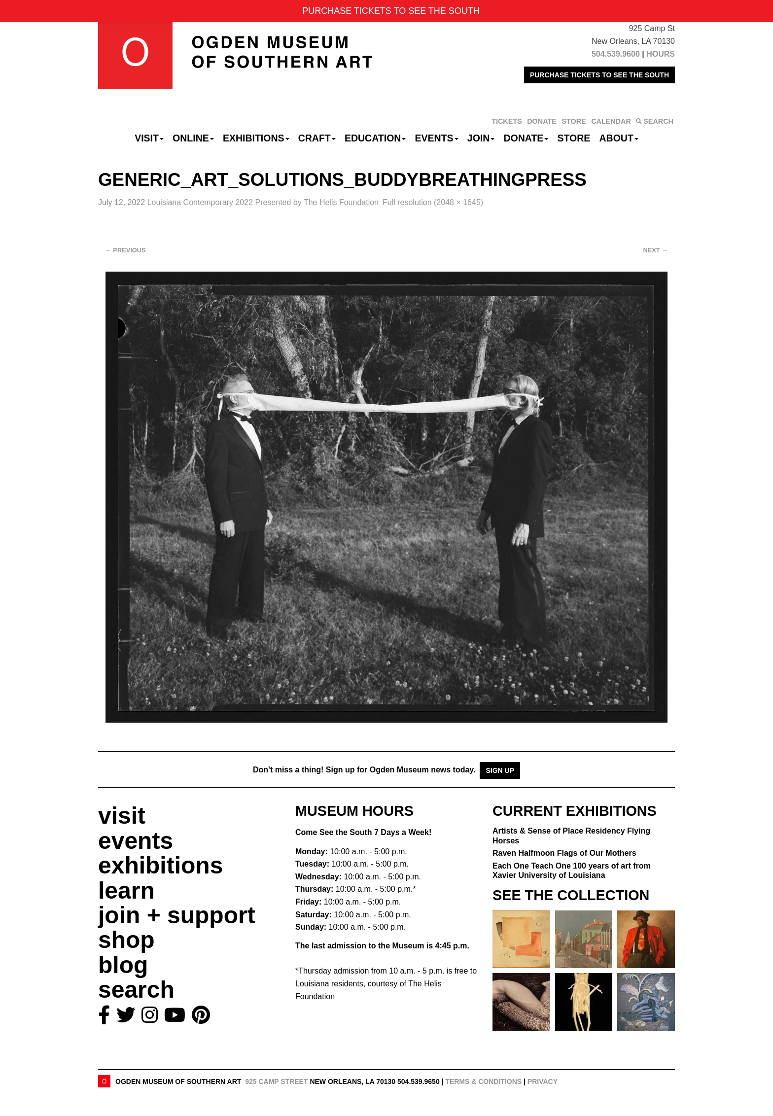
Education (375, 138)
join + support (176, 915)
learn (126, 890)
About (618, 138)
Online (193, 138)
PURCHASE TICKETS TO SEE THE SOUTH (599, 75)
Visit (149, 138)
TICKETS (507, 121)
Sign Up (500, 770)
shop (126, 940)
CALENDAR (611, 121)
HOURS (660, 54)
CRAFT (317, 138)
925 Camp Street (276, 1081)
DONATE (542, 121)
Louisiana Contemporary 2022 (263, 202)
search (136, 989)
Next (655, 250)
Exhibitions (256, 138)
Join (481, 138)
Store (574, 138)
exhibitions (160, 865)
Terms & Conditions (483, 1081)
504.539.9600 (616, 54)
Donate (525, 138)
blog (123, 965)
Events (436, 138)
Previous (125, 250)
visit (121, 815)
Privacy (542, 1081)
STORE (574, 121)
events (135, 841)
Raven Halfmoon (564, 853)
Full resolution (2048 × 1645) (433, 202)
